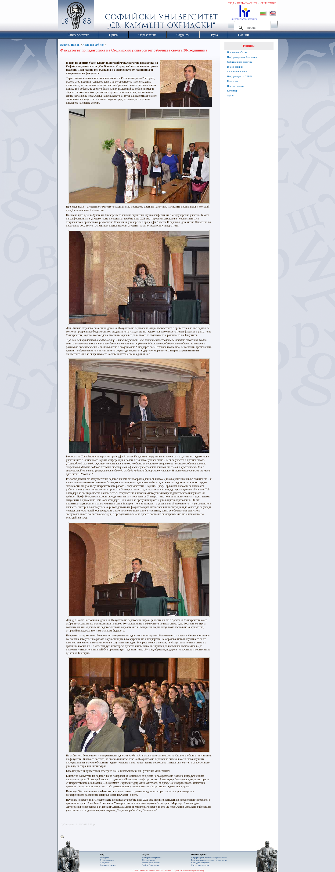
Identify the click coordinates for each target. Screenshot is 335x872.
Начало (64, 44)
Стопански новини (237, 71)
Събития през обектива (239, 61)
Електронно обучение (152, 857)
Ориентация (268, 3)
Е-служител (105, 862)
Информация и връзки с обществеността (209, 857)
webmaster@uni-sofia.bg (194, 870)
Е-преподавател (107, 860)
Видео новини (235, 66)
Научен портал (148, 860)
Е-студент (104, 857)
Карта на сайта (247, 3)
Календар (232, 90)
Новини (75, 44)
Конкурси (232, 81)
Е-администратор (107, 865)
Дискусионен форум (200, 865)
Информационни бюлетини (242, 57)
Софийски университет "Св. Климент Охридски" (102, 16)
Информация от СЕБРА (240, 76)
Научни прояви (235, 85)
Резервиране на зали (151, 862)
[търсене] (251, 28)
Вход (231, 3)
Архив (230, 95)
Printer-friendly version (63, 837)
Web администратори (200, 862)
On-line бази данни (150, 865)
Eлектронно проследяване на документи (209, 860)
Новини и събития (93, 44)
